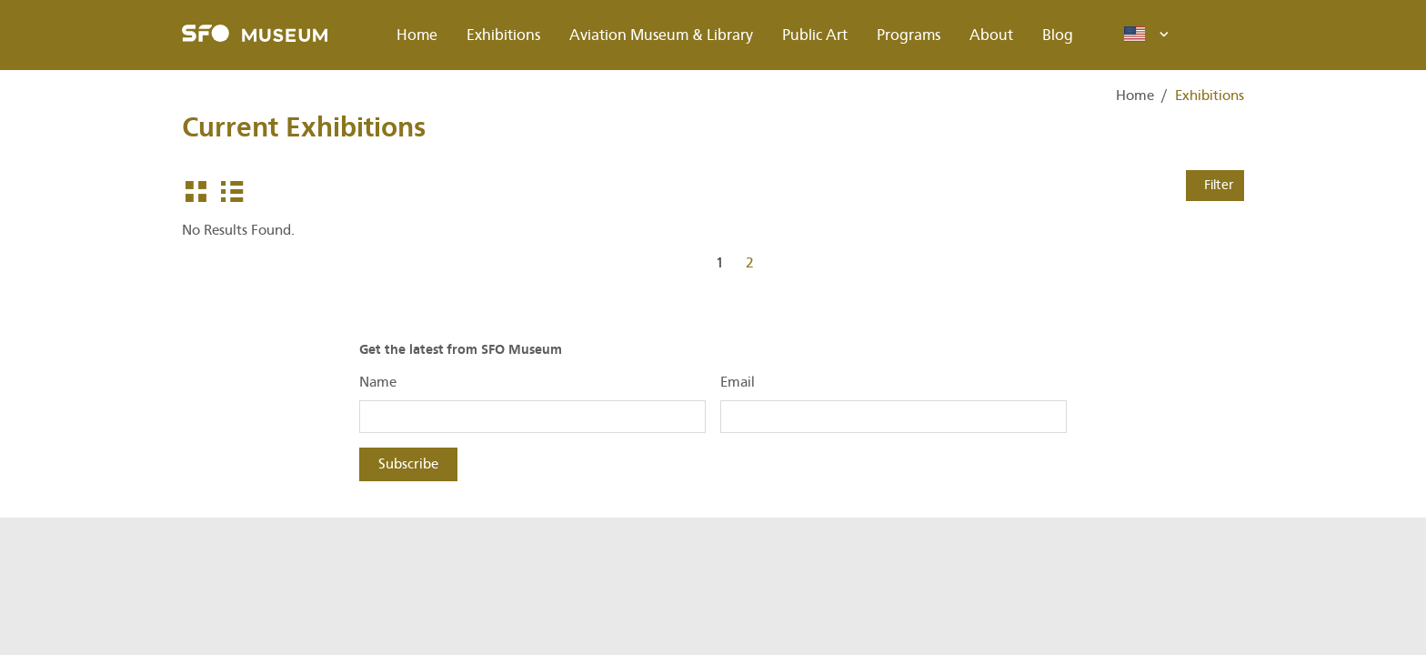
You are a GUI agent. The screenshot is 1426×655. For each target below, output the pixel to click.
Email (737, 382)
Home (417, 35)
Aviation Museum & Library (661, 35)
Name (378, 382)
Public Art (815, 35)
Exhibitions (503, 35)
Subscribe (408, 464)
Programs (908, 35)
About (991, 35)
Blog (1057, 35)
